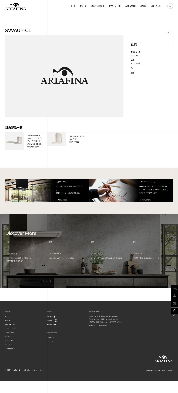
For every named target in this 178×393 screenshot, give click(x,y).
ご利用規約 (30, 381)
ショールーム (9, 356)
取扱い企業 (19, 381)
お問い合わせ (156, 6)
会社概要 (8, 381)
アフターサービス (115, 6)
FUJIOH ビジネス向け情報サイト (100, 337)
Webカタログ (9, 360)
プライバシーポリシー (44, 381)
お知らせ (143, 6)
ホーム (73, 6)
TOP (167, 32)
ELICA (49, 353)
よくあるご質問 (130, 6)
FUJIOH (50, 349)
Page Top (174, 324)
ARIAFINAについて (97, 6)
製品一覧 (83, 6)
